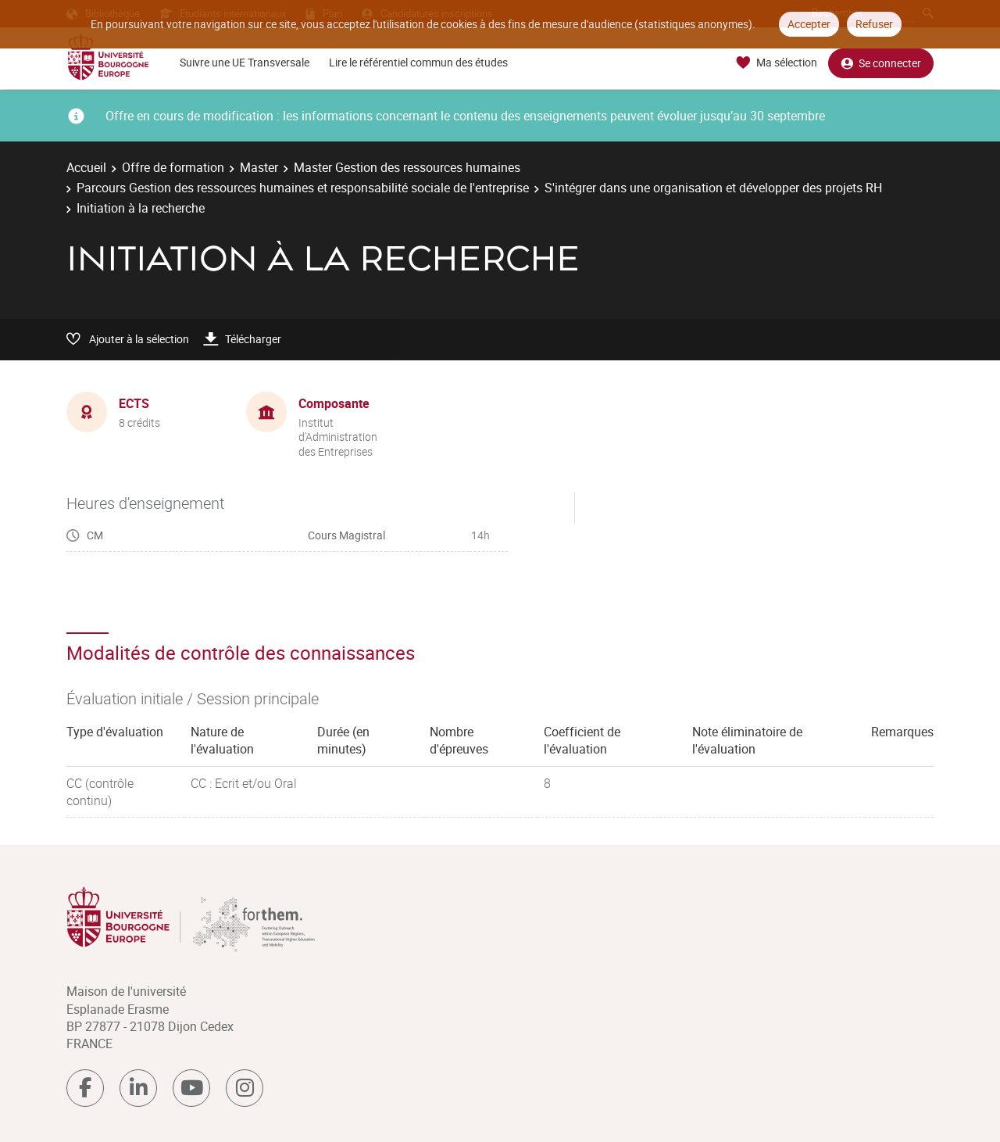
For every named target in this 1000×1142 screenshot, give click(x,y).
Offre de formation (173, 167)
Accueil (86, 167)
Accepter (809, 23)
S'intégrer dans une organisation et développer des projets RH (713, 187)
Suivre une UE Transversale (244, 62)
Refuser (874, 23)
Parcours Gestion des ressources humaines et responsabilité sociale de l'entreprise (303, 187)
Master (259, 167)
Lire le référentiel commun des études (418, 62)
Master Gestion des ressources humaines (407, 167)
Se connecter (881, 62)
